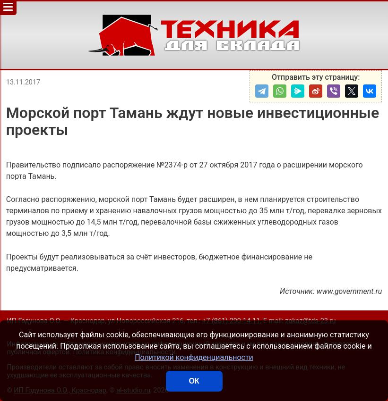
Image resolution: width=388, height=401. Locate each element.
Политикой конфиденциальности (194, 357)
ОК (194, 381)
